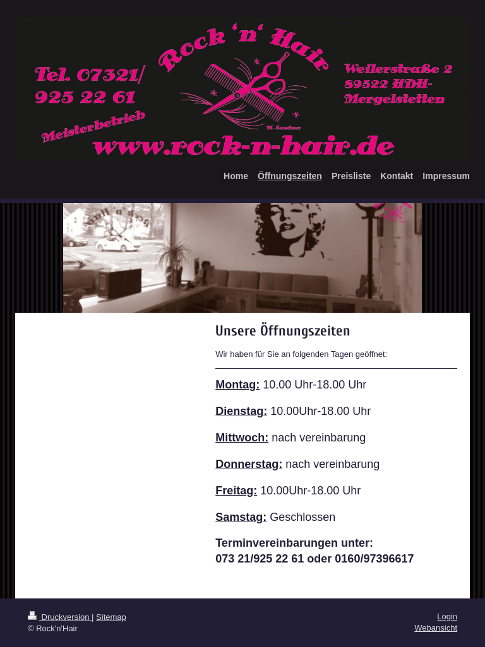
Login (447, 616)
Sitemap (111, 617)
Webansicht (435, 627)
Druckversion (60, 617)
